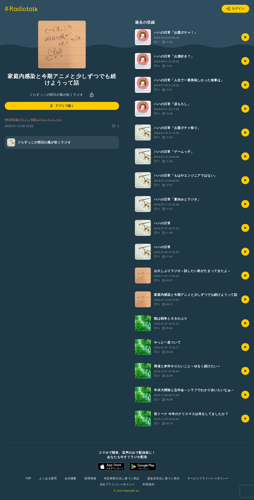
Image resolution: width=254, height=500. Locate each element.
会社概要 (70, 478)
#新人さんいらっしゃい (46, 119)
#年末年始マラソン (17, 119)
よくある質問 (48, 478)
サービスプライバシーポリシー (208, 478)
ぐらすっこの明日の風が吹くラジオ (56, 95)
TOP (28, 478)
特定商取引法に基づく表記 (121, 478)
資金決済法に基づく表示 (163, 478)
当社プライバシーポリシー (117, 484)
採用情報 (90, 478)
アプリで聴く (61, 105)
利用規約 (148, 484)
